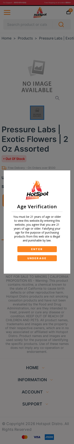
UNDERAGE (37, 258)
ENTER (37, 249)
